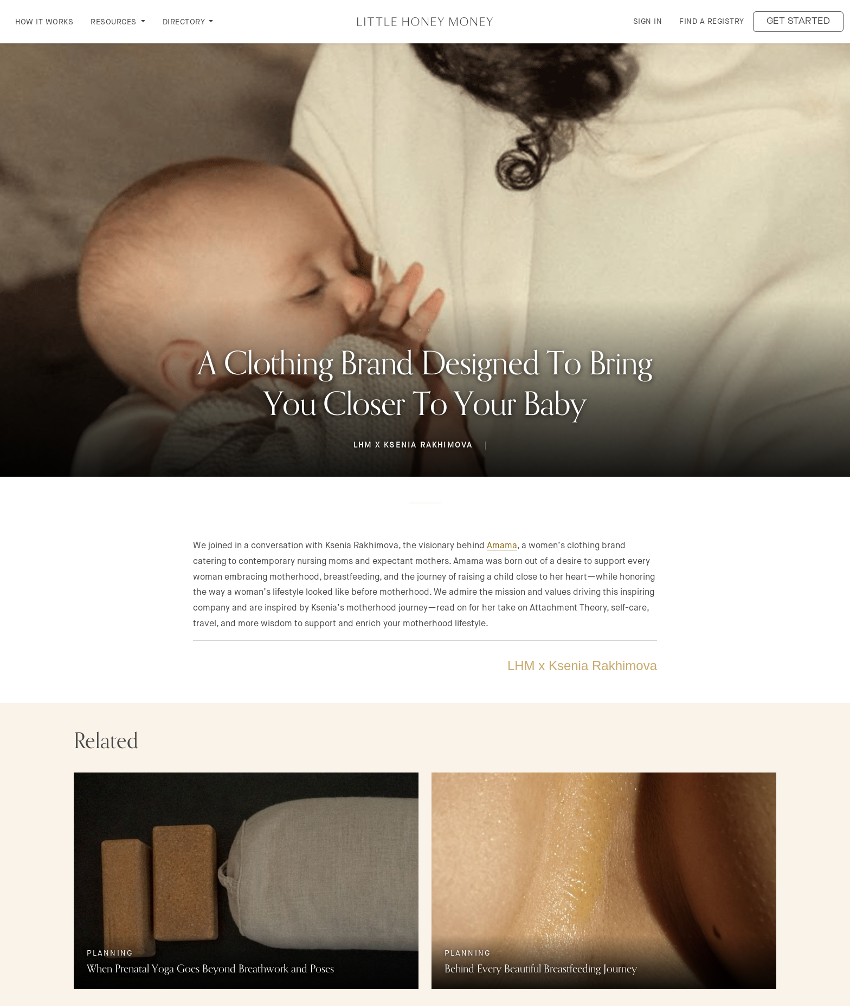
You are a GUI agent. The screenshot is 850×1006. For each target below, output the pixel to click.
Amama (502, 545)
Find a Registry (711, 21)
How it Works (44, 21)
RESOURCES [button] (115, 21)
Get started (798, 21)
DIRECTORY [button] (185, 21)
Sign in (647, 21)
